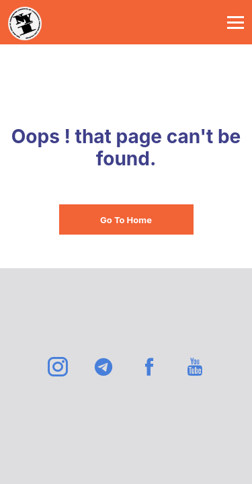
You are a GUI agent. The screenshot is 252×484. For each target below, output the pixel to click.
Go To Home (126, 219)
